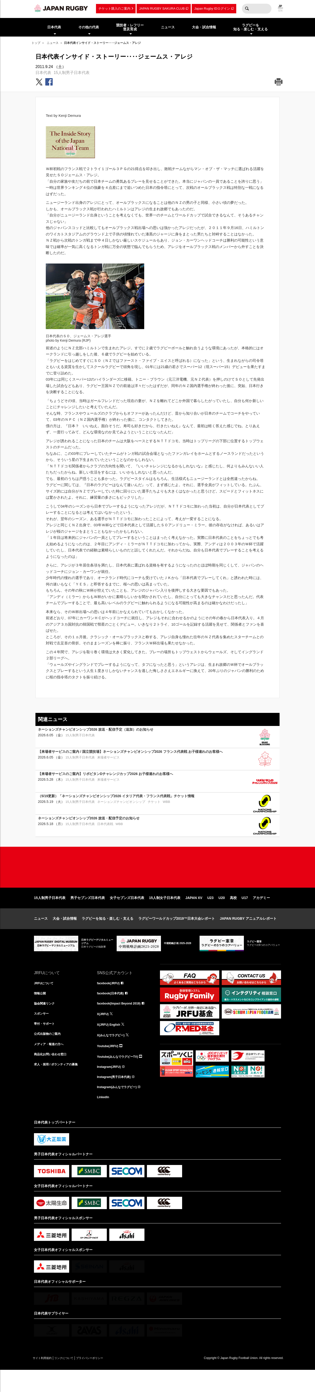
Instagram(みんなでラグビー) (120, 1108)
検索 (247, 9)
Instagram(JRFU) (111, 1086)
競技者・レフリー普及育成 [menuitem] (130, 27)
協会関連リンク (46, 1021)
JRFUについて (45, 999)
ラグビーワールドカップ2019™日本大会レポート (176, 934)
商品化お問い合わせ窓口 (53, 1075)
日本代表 (43, 72)
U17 (245, 914)
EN (280, 10)
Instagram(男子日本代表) (116, 1097)
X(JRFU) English (110, 1043)
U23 (210, 914)
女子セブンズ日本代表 (127, 914)
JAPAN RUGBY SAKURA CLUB (162, 8)
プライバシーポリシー (106, 1380)
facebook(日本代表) (112, 1010)
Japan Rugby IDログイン (212, 8)
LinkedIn (104, 1119)
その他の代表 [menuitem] (88, 27)
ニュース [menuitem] (168, 27)
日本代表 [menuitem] (54, 27)
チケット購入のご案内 (114, 8)
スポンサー (42, 1032)
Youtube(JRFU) (109, 1064)
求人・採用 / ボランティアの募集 (59, 1086)
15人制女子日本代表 (165, 914)
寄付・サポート (46, 1043)
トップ (36, 43)
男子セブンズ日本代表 (87, 914)
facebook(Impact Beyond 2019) (122, 1021)
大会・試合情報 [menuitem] (204, 27)
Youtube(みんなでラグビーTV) (121, 1075)
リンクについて (73, 1380)
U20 (222, 914)
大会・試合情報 (65, 934)
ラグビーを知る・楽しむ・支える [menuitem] (250, 27)
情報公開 (41, 1010)
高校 (233, 914)
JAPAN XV (193, 914)
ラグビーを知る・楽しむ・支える (107, 934)
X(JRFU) (103, 1032)
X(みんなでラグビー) (113, 1054)
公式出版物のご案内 (49, 1054)
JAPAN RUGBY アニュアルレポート (248, 934)
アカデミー (261, 914)
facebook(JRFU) (110, 999)
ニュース (53, 43)
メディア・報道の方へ (51, 1064)
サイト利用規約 (45, 1380)
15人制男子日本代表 (72, 72)
